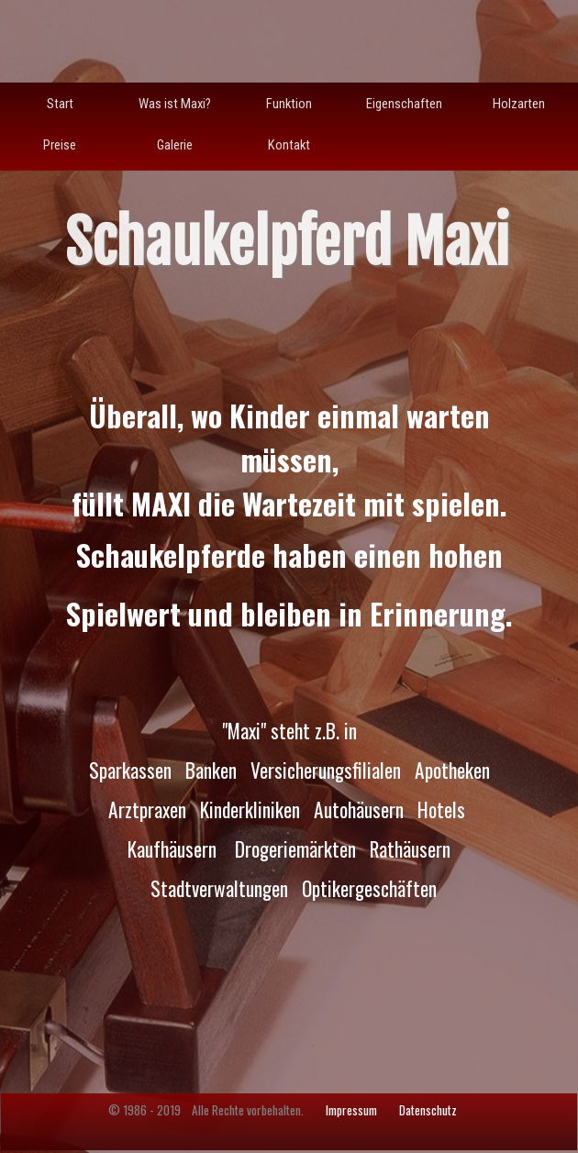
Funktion (289, 103)
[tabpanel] (289, 697)
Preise (59, 145)
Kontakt (289, 145)
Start (60, 103)
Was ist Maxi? (175, 103)
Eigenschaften (404, 103)
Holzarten (519, 103)
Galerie (175, 145)
